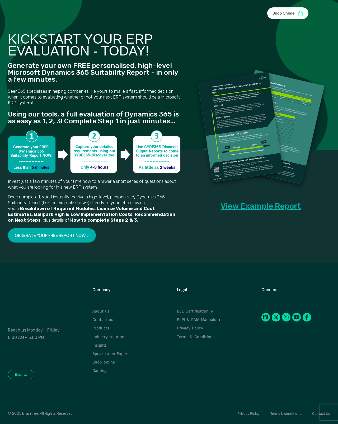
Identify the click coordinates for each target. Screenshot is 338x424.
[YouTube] (296, 317)
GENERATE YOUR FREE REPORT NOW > (52, 235)
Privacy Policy (249, 413)
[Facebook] (307, 317)
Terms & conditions (285, 413)
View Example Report (260, 206)
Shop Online (288, 13)
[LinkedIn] (265, 317)
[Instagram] (286, 317)
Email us (21, 374)
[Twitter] (276, 317)
